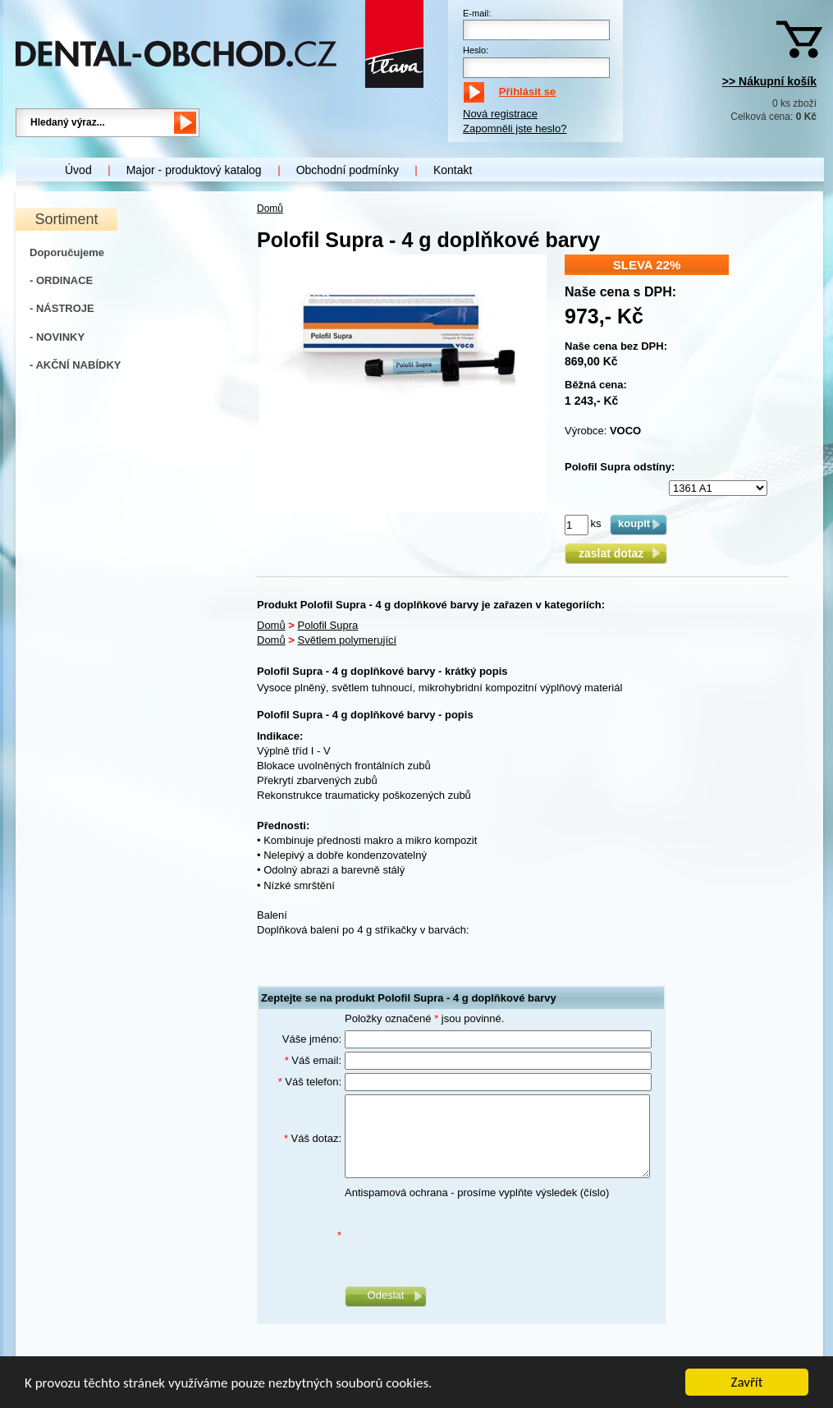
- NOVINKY (57, 337)
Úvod (78, 170)
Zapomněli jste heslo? (514, 128)
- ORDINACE (61, 280)
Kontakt (452, 170)
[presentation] (469, 1236)
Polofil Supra (328, 625)
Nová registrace (500, 114)
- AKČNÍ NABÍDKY (75, 365)
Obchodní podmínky (347, 170)
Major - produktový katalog (194, 170)
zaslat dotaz (616, 553)
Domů (270, 208)
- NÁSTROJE (62, 308)
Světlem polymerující (347, 640)
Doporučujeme (67, 252)
